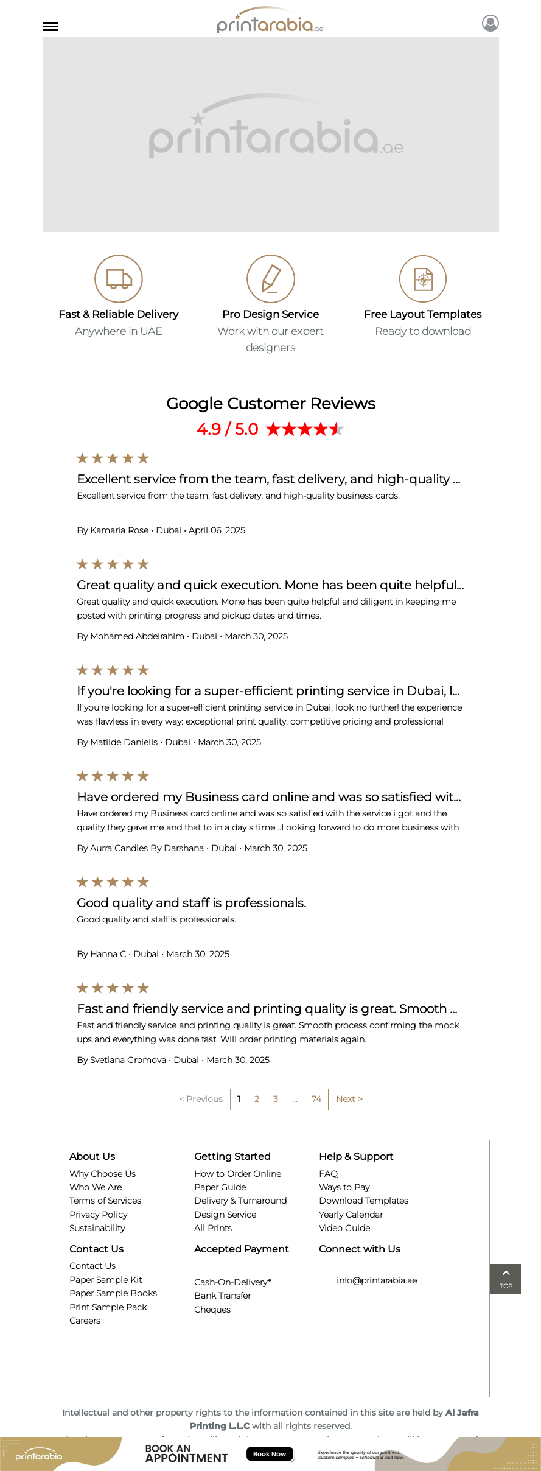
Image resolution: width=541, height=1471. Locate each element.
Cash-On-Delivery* (232, 1280)
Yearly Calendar (351, 1214)
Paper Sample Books (113, 1293)
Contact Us (92, 1265)
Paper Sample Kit (105, 1279)
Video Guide (344, 1228)
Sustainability (97, 1228)
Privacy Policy (98, 1214)
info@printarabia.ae (368, 1280)
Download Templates (363, 1200)
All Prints (213, 1228)
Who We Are (95, 1187)
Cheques (212, 1307)
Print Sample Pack (108, 1307)
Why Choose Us (102, 1173)
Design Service (225, 1214)
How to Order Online (237, 1173)
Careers (84, 1320)
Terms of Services (105, 1200)
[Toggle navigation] (50, 24)
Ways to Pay (344, 1187)
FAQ (328, 1173)
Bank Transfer (222, 1294)
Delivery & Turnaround (240, 1200)
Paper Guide (220, 1187)
